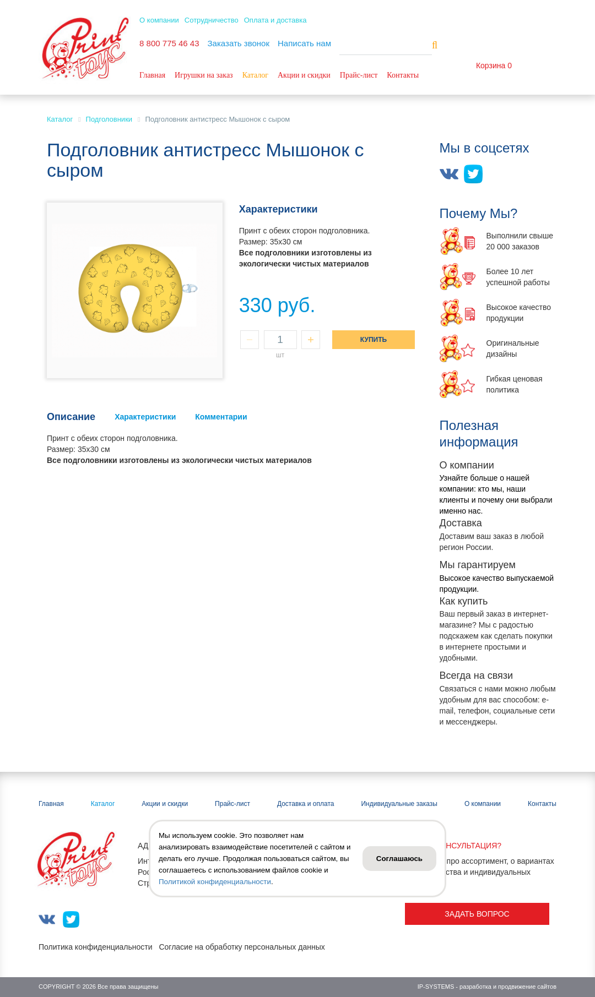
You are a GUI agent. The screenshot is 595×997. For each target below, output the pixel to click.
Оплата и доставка (275, 20)
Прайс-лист (359, 75)
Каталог (255, 75)
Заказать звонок (238, 43)
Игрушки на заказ (204, 75)
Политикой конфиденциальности (215, 882)
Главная (152, 75)
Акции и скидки (304, 75)
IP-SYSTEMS (436, 986)
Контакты (403, 75)
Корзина (490, 65)
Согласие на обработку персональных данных (241, 946)
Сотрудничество (212, 20)
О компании (159, 20)
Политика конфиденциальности (96, 946)
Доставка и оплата (305, 804)
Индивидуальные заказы (399, 804)
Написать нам (304, 43)
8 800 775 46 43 (169, 43)
